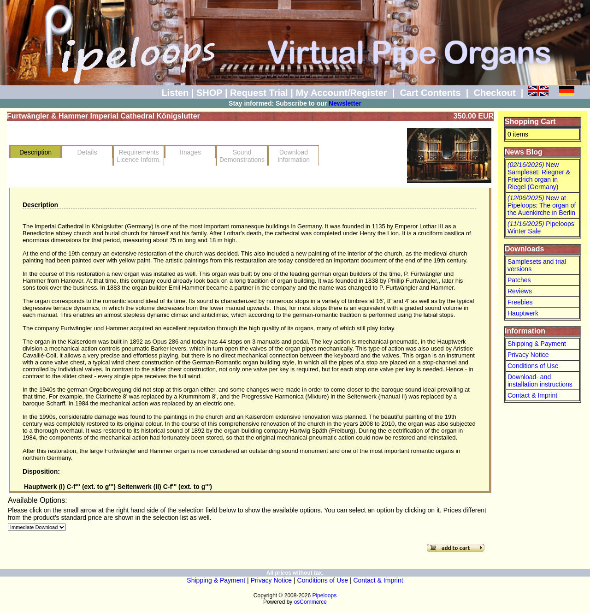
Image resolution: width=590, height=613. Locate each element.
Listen (175, 93)
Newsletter (345, 103)
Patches (519, 280)
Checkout (494, 93)
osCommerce (310, 602)
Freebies (519, 302)
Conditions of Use (533, 365)
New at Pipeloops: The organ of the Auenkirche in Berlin (541, 205)
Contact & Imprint (532, 395)
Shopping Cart (530, 121)
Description (35, 152)
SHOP (209, 93)
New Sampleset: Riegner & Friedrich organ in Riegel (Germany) (538, 175)
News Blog (524, 152)
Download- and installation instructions (539, 380)
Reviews (519, 291)
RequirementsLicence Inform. (139, 156)
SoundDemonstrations (242, 156)
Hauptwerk (522, 313)
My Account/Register (341, 93)
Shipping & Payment (536, 343)
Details (87, 152)
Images (190, 152)
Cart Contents (430, 93)
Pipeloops (324, 595)
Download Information (293, 156)
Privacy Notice (528, 354)
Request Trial (259, 93)
